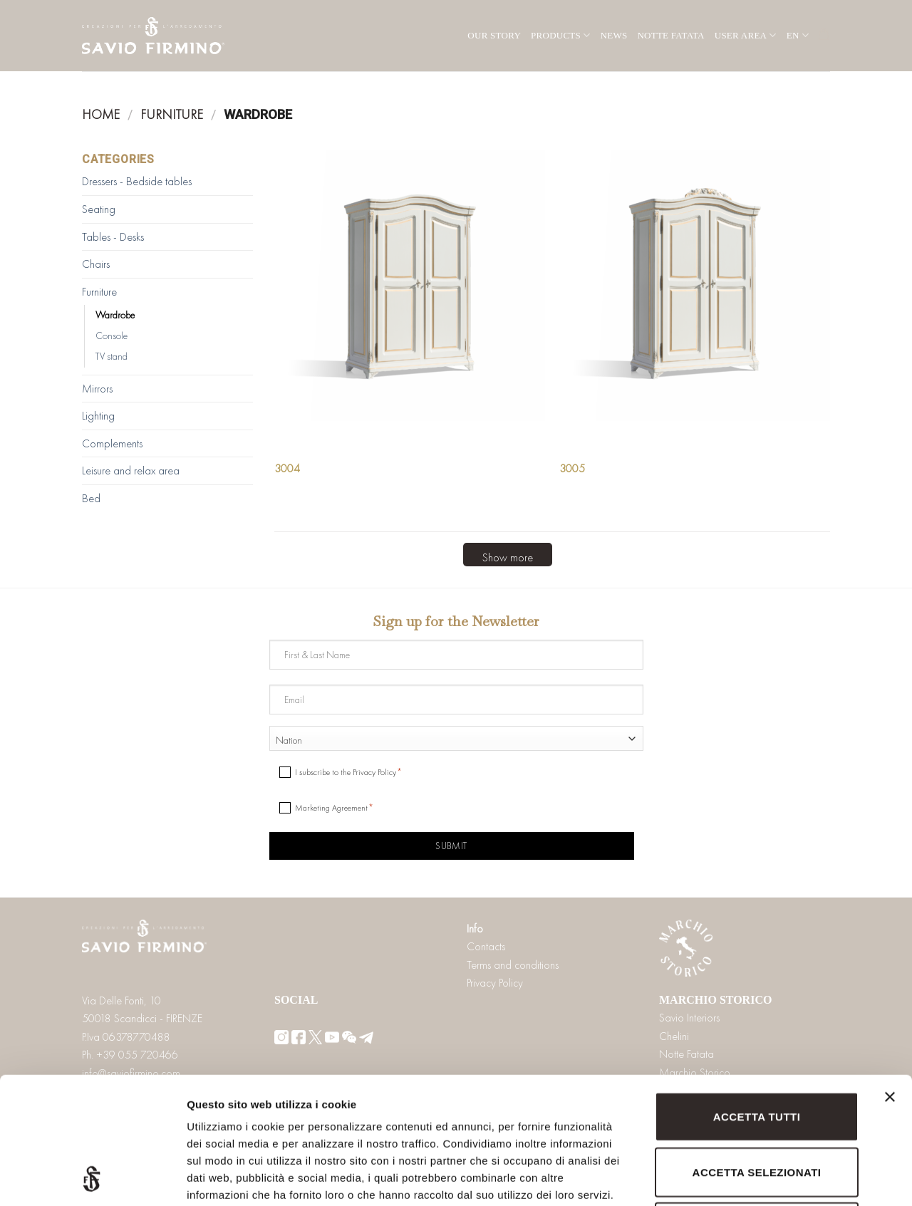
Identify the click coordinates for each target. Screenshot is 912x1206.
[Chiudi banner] (890, 986)
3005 (572, 469)
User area (746, 35)
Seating (98, 209)
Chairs (96, 263)
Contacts (486, 946)
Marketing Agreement (331, 807)
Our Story (494, 35)
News (614, 35)
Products (560, 35)
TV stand (111, 356)
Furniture (171, 114)
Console (111, 335)
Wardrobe (115, 314)
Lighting (98, 415)
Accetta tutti (757, 998)
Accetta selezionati (757, 1053)
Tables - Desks (113, 236)
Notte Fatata (670, 35)
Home (101, 114)
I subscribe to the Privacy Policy (345, 772)
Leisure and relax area (131, 470)
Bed (91, 498)
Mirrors (97, 388)
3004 (287, 469)
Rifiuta (756, 1108)
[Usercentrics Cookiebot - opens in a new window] (92, 1178)
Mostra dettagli (749, 1178)
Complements (112, 443)
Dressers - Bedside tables (137, 181)
